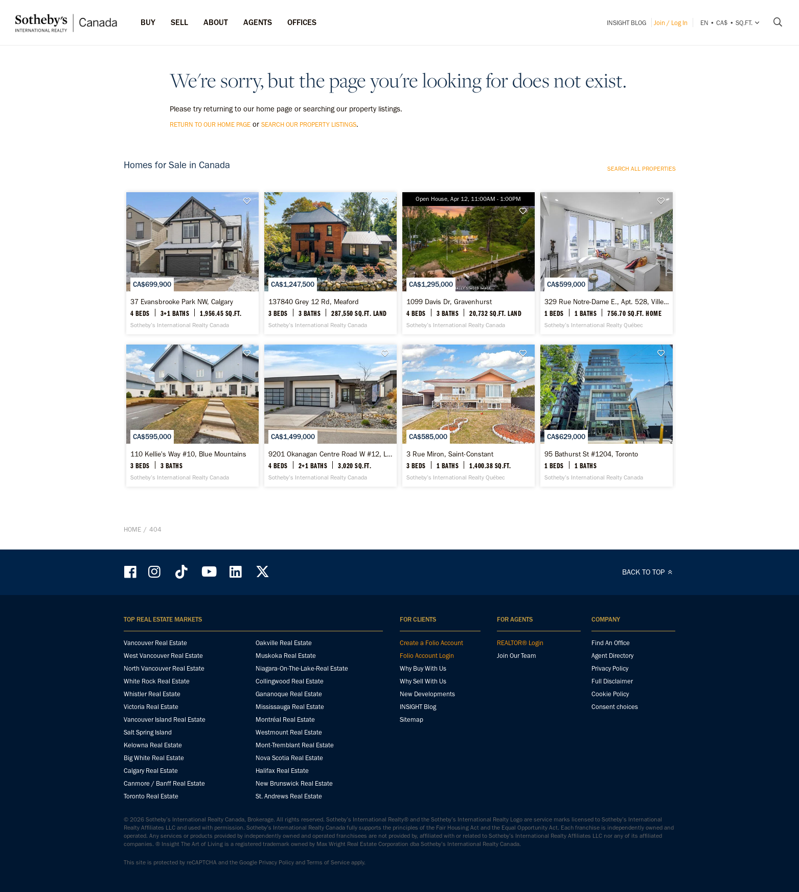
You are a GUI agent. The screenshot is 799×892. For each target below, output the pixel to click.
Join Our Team (516, 655)
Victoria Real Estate (151, 707)
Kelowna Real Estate (153, 745)
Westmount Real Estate (289, 732)
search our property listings (308, 124)
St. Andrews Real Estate (289, 796)
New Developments (427, 694)
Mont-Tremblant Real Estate (295, 745)
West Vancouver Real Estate (163, 655)
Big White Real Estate (154, 758)
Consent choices (614, 707)
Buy (148, 22)
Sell (179, 22)
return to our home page (210, 124)
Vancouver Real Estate (155, 643)
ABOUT (215, 22)
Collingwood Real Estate (290, 681)
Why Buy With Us (423, 668)
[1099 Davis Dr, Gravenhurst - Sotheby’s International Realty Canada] (468, 263)
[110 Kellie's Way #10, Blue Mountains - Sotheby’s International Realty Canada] (192, 416)
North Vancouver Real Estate (164, 668)
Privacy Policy (609, 668)
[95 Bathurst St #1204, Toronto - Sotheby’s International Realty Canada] (606, 416)
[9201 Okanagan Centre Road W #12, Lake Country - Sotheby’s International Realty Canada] (330, 416)
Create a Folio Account (431, 643)
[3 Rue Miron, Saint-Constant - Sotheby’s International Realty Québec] (468, 416)
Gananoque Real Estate (289, 694)
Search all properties (641, 168)
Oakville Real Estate (284, 643)
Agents (257, 22)
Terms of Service (328, 862)
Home (132, 529)
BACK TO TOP (649, 572)
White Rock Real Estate (157, 681)
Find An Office (610, 643)
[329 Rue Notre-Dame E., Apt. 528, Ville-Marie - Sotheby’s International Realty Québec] (606, 263)
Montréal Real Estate (285, 719)
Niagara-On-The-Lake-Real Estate (302, 668)
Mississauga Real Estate (290, 707)
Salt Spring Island (148, 732)
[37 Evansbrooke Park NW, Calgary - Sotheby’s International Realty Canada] (192, 263)
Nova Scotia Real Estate (289, 758)
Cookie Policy (610, 694)
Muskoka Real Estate (286, 655)
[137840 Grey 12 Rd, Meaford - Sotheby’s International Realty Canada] (330, 263)
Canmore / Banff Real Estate (164, 783)
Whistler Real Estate (152, 694)
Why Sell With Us (423, 681)
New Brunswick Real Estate (294, 783)
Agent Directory (612, 655)
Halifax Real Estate (282, 770)
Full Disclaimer (612, 681)
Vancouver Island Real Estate (165, 719)
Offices (301, 22)
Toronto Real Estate (151, 796)
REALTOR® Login (520, 643)
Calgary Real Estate (151, 770)
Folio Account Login (427, 655)
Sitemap (411, 719)
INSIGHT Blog (626, 23)
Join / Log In (671, 23)
